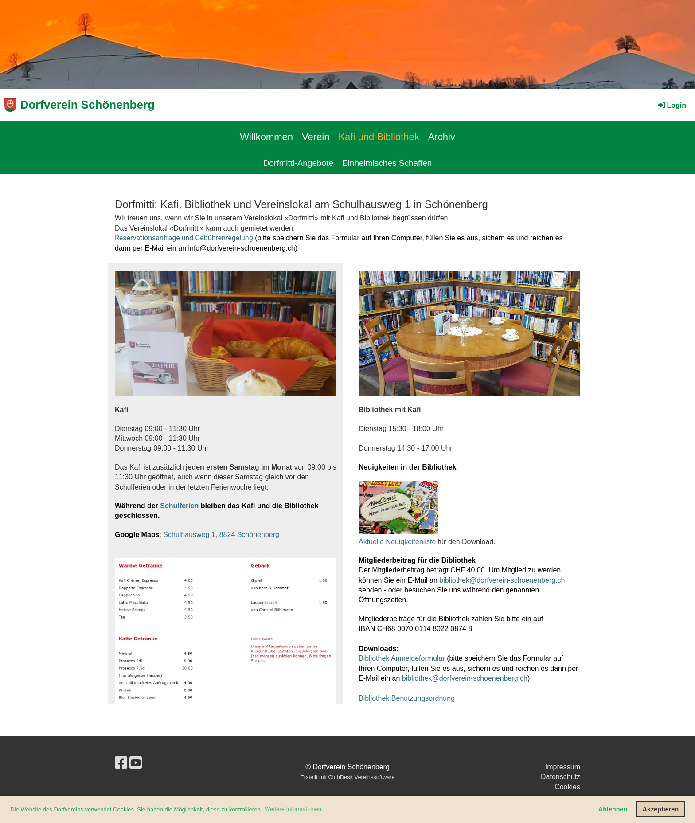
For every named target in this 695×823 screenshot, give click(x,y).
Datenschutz (560, 776)
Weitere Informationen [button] (293, 809)
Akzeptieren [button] (661, 809)
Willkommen (266, 136)
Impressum (562, 767)
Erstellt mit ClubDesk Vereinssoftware (347, 777)
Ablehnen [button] (613, 809)
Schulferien (179, 505)
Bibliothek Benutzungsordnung (407, 698)
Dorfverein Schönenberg (87, 104)
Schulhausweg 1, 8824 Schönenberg (221, 534)
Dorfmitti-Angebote (298, 163)
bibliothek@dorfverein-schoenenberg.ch (502, 580)
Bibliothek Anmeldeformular (402, 658)
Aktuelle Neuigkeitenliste (397, 541)
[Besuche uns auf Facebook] (121, 763)
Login (671, 105)
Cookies (567, 787)
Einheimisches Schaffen (387, 163)
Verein (315, 136)
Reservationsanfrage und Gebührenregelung (184, 238)
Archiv (441, 136)
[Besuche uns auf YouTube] (135, 763)
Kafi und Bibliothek (378, 136)
